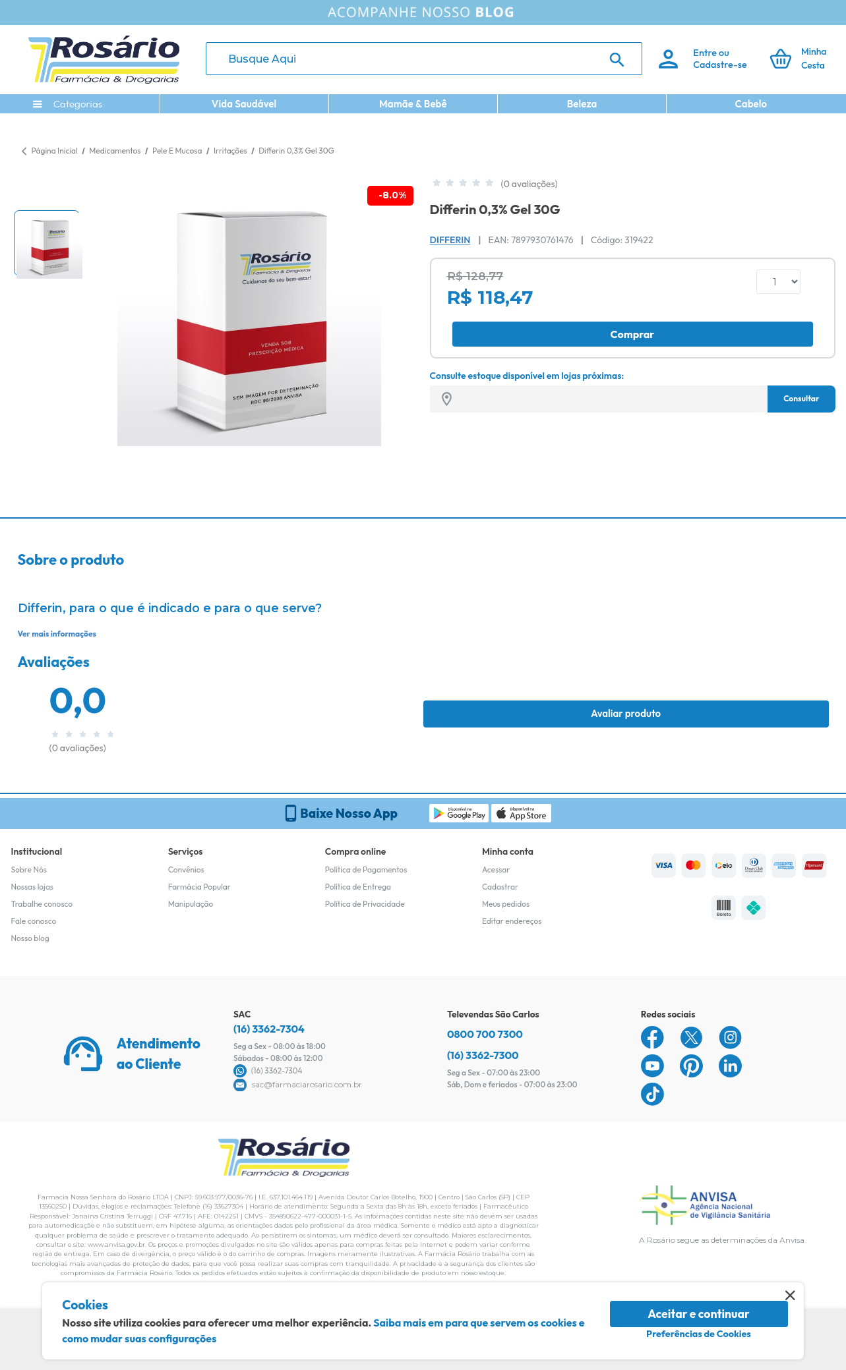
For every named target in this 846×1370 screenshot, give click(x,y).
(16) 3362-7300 (483, 1055)
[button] (47, 243)
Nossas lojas (32, 887)
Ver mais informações (57, 634)
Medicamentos (115, 151)
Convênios (186, 869)
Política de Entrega (358, 887)
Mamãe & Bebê (413, 104)
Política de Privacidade (365, 904)
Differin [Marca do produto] (450, 240)
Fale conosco (34, 921)
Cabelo (751, 104)
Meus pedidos (505, 904)
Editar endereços (512, 921)
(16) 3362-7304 (269, 1028)
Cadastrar (500, 887)
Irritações (231, 151)
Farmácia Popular (199, 887)
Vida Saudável (244, 104)
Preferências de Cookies (698, 1334)
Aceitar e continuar (699, 1313)
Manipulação (191, 904)
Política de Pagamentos (366, 869)
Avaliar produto (626, 713)
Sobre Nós (29, 869)
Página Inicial (55, 151)
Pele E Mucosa (178, 151)
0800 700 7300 (485, 1034)
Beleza (582, 104)
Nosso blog (30, 938)
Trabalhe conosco (42, 904)
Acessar (496, 869)
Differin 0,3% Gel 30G (296, 151)
